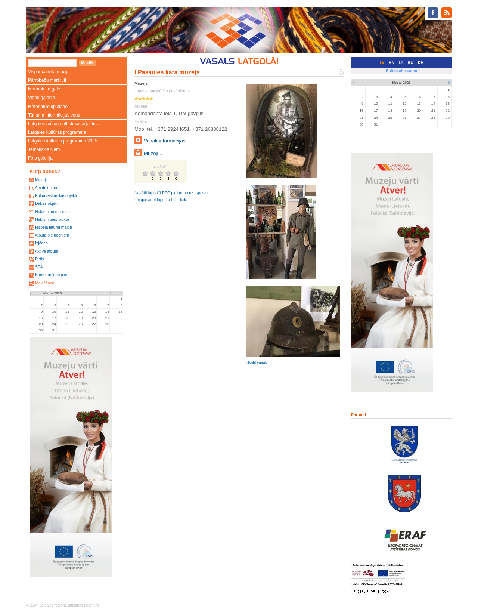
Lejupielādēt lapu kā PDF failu (160, 199)
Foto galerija (40, 158)
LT (401, 62)
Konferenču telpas (51, 274)
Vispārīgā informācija (49, 71)
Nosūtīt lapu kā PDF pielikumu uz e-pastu (171, 193)
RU (410, 62)
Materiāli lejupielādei (48, 106)
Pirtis (39, 259)
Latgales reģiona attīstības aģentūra (63, 123)
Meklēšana (45, 283)
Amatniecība (46, 187)
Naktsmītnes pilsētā (52, 211)
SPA (39, 267)
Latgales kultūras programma (57, 132)
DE (420, 62)
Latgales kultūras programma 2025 (62, 141)
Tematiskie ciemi (44, 149)
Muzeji (41, 180)
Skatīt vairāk (256, 363)
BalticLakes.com (401, 70)
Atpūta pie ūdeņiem (52, 235)
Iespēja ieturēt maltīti (53, 227)
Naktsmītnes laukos (52, 219)
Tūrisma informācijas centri (54, 115)
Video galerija (41, 97)
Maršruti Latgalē (44, 89)
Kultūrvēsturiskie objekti (56, 195)
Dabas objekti (47, 203)
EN (391, 62)
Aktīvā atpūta (46, 251)
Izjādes (41, 243)
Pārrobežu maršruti (47, 80)
